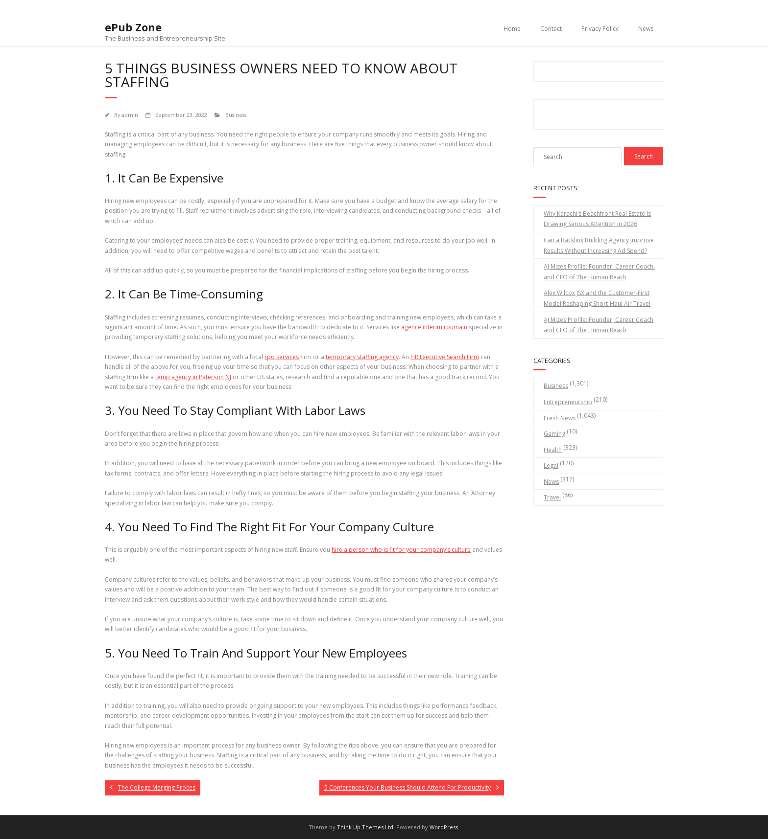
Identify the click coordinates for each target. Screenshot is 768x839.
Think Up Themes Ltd (365, 827)
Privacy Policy (600, 28)
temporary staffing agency (362, 357)
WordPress (444, 827)
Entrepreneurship (568, 402)
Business (235, 114)
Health (553, 450)
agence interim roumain (434, 327)
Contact (551, 28)
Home (512, 28)
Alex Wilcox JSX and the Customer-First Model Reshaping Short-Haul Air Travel (597, 298)
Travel (552, 497)
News (645, 28)
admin (129, 114)
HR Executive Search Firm (444, 357)
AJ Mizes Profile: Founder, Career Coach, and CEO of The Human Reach (599, 271)
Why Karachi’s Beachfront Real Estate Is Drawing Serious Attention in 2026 (597, 218)
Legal (551, 465)
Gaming (554, 434)
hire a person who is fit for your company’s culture (401, 549)
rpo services (281, 357)
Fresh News (560, 418)
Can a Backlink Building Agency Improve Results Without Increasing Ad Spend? (599, 245)
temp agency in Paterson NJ (193, 377)
